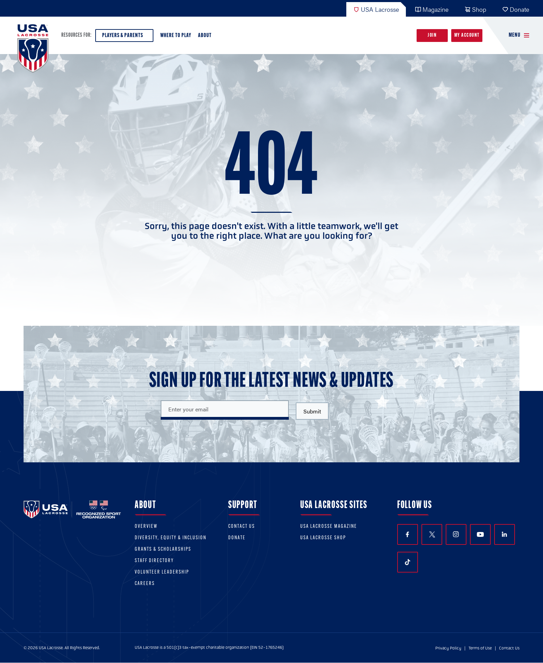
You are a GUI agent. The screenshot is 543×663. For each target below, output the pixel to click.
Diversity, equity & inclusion (170, 538)
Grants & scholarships (163, 549)
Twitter (431, 534)
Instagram (456, 534)
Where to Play (175, 35)
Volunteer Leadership (162, 572)
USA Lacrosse (376, 9)
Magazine (431, 9)
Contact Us (241, 526)
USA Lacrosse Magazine (328, 526)
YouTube (480, 534)
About (206, 37)
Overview (146, 526)
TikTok (407, 562)
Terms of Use (480, 648)
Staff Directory (154, 561)
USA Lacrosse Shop (323, 538)
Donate (515, 9)
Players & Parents (124, 37)
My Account (467, 35)
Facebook (407, 535)
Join (432, 35)
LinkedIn (504, 534)
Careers (145, 583)
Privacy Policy (448, 648)
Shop (475, 9)
